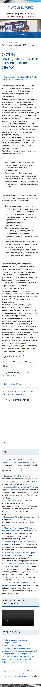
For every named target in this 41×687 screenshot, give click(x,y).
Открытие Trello (11, 642)
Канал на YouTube (29, 676)
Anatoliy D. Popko (20, 7)
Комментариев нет (18, 79)
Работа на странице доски (15, 640)
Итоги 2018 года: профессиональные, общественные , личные (17, 392)
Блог (15, 375)
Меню (22, 34)
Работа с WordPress (12, 384)
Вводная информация (13, 645)
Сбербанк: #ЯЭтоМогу (13, 476)
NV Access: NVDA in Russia (14, 500)
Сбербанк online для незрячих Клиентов (21, 487)
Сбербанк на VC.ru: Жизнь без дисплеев (20, 517)
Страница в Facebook (13, 676)
